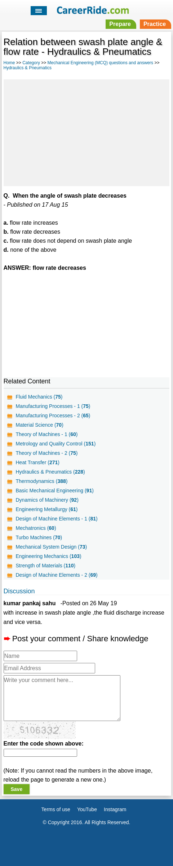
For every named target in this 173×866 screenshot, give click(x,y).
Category (31, 62)
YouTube (87, 809)
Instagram (115, 809)
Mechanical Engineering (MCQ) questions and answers (100, 62)
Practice (154, 24)
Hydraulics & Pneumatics (28, 67)
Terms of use (55, 809)
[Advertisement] (86, 131)
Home (9, 62)
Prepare (120, 24)
